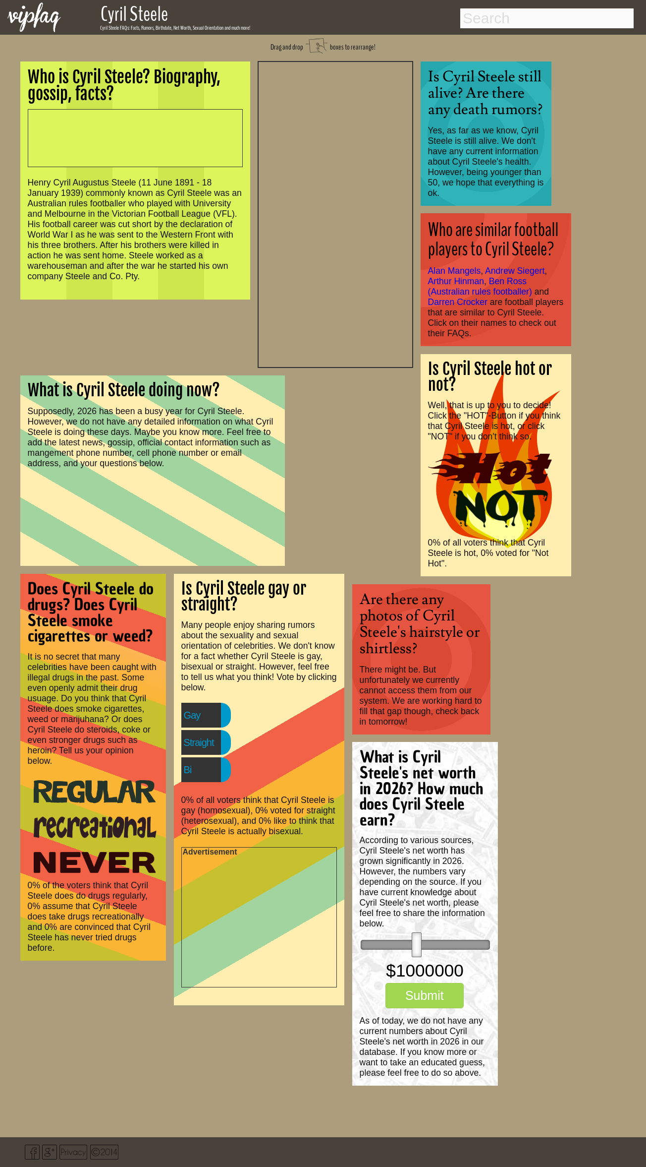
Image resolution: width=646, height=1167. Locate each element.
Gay (192, 715)
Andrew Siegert (514, 271)
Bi (188, 769)
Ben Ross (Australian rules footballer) (480, 286)
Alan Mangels (454, 271)
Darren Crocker (457, 302)
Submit (424, 995)
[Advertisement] (335, 213)
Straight (199, 742)
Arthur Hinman (456, 281)
